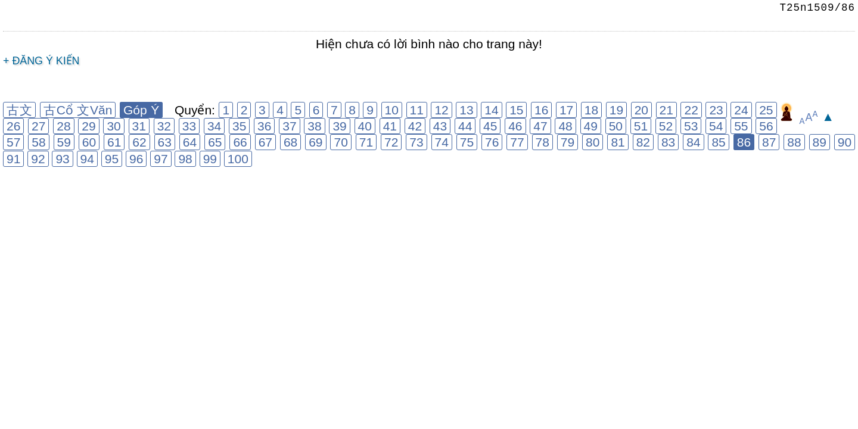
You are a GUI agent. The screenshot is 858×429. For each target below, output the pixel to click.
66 (240, 142)
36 (264, 126)
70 (340, 142)
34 (214, 126)
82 (643, 142)
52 (666, 126)
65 (215, 142)
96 (136, 159)
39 (339, 126)
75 (467, 142)
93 (62, 159)
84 (693, 142)
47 (540, 126)
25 (766, 110)
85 (718, 142)
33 (189, 126)
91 (13, 159)
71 (366, 142)
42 (415, 126)
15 (516, 110)
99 (210, 159)
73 (416, 142)
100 (238, 159)
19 (616, 110)
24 (741, 110)
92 (38, 159)
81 (617, 142)
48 (565, 126)
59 (64, 142)
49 (591, 126)
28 (63, 126)
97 (160, 159)
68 (290, 142)
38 (314, 126)
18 (591, 110)
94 (87, 159)
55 (741, 126)
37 (289, 126)
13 (466, 110)
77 (517, 142)
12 (441, 110)
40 (365, 126)
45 (490, 126)
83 (668, 142)
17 (566, 110)
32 (164, 126)
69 (315, 142)
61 (114, 142)
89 (819, 142)
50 (616, 126)
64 (190, 142)
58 (38, 142)
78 (542, 142)
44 (465, 126)
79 (567, 142)
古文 (19, 110)
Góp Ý (141, 110)
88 (794, 142)
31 (139, 126)
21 (666, 110)
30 (113, 126)
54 (716, 126)
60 (89, 142)
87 (769, 142)
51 (641, 126)
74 (442, 142)
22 (691, 110)
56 (766, 126)
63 (165, 142)
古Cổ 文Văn (78, 110)
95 (112, 159)
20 (641, 110)
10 (392, 110)
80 (592, 142)
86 (744, 142)
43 (440, 126)
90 (844, 142)
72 (391, 142)
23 (716, 110)
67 (265, 142)
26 (13, 126)
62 (139, 142)
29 (88, 126)
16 (541, 110)
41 (390, 126)
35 (239, 126)
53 (691, 126)
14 (491, 110)
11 (417, 110)
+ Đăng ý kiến (41, 61)
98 (185, 159)
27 (38, 126)
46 (515, 126)
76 (492, 142)
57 (13, 142)
